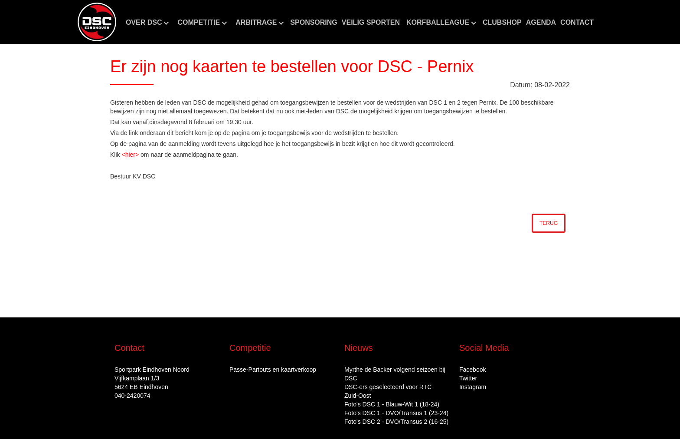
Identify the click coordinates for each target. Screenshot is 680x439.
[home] (97, 22)
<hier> (130, 154)
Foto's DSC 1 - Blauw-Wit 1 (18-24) (391, 404)
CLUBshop (502, 22)
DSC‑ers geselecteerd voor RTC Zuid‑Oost (388, 391)
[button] (147, 23)
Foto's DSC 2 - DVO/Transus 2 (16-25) (396, 421)
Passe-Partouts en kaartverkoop (272, 369)
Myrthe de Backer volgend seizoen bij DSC (394, 374)
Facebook (472, 369)
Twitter (468, 378)
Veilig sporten (371, 22)
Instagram (472, 386)
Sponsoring (313, 22)
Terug (548, 223)
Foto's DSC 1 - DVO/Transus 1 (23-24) (396, 412)
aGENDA (541, 22)
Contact (577, 22)
